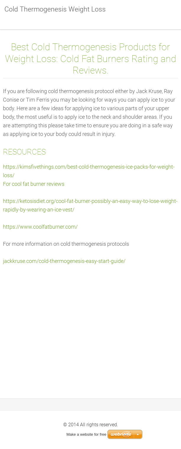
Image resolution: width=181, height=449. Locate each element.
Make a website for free (86, 434)
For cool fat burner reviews (33, 184)
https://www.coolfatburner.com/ (40, 227)
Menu (165, 13)
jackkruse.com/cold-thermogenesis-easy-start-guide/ (64, 261)
